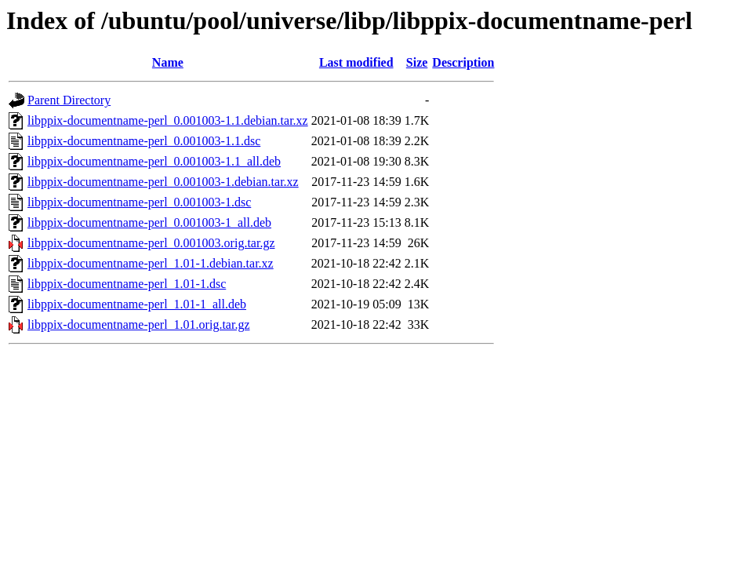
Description (463, 62)
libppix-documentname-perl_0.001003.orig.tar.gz (150, 243)
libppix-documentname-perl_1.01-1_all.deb (136, 304)
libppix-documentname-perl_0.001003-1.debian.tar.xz (163, 181)
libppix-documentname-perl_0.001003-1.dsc (139, 202)
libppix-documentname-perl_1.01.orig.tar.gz (138, 324)
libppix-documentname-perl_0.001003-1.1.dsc (143, 141)
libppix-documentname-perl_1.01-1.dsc (126, 283)
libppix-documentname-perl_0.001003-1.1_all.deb (154, 161)
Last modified (356, 62)
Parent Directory (69, 100)
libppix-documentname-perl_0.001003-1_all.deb (149, 222)
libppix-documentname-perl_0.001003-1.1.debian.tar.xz (167, 120)
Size (417, 62)
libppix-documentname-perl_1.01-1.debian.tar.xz (150, 263)
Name (167, 62)
